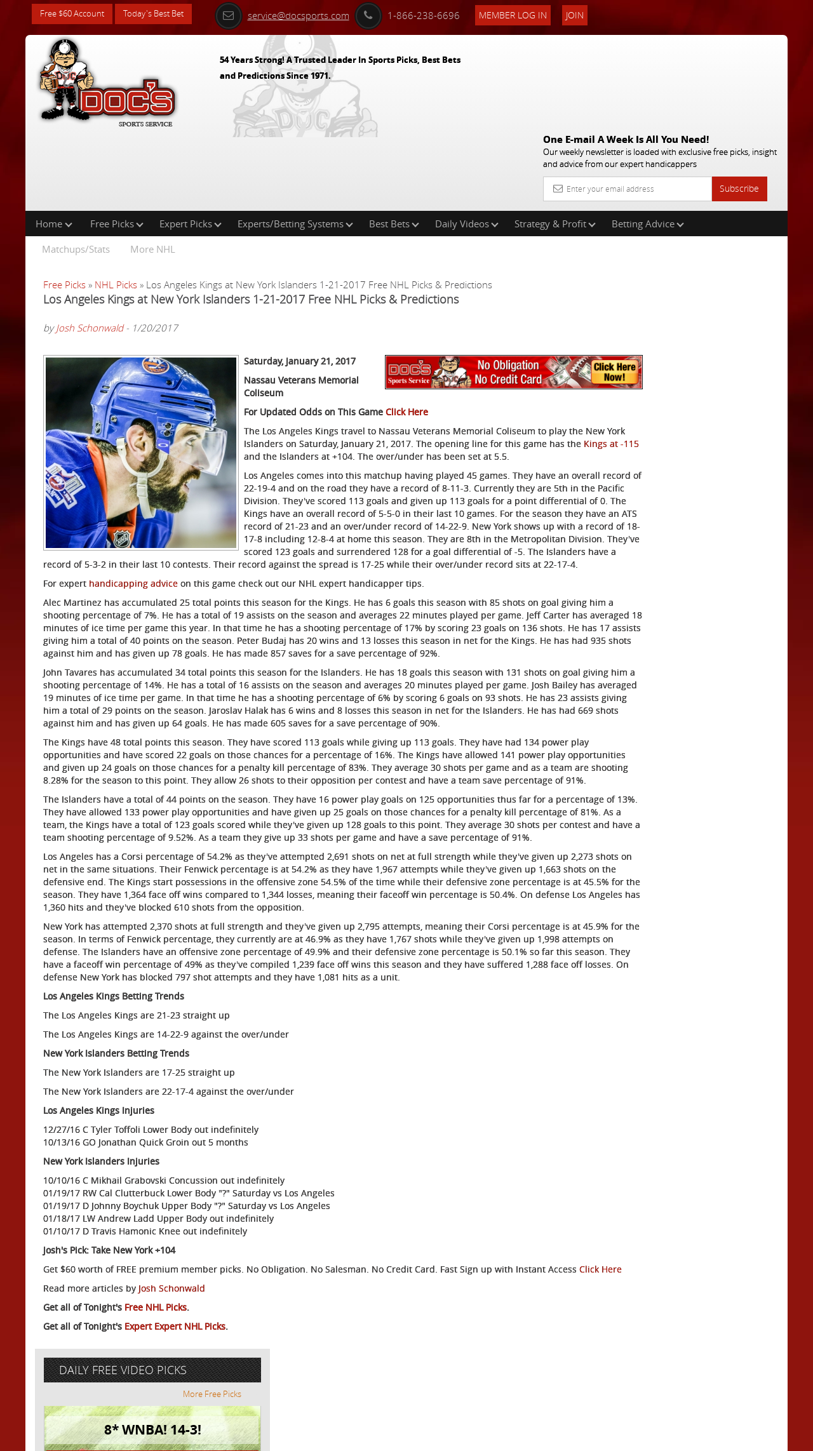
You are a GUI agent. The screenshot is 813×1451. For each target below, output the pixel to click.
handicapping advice (133, 559)
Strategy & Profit (555, 142)
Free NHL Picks (155, 1372)
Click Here (407, 362)
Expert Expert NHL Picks (174, 1391)
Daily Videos (467, 142)
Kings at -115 (479, 407)
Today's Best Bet (163, 14)
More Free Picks (730, 211)
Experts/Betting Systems (295, 142)
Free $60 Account (75, 14)
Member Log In (530, 14)
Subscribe (739, 97)
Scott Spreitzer (663, 295)
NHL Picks (116, 203)
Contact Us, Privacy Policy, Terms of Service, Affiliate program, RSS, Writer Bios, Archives (482, 1435)
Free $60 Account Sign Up (661, 446)
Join (592, 14)
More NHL (152, 167)
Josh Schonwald (89, 247)
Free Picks (117, 142)
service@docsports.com (299, 14)
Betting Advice (648, 142)
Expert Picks (190, 142)
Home (54, 142)
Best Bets (394, 142)
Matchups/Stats (76, 167)
